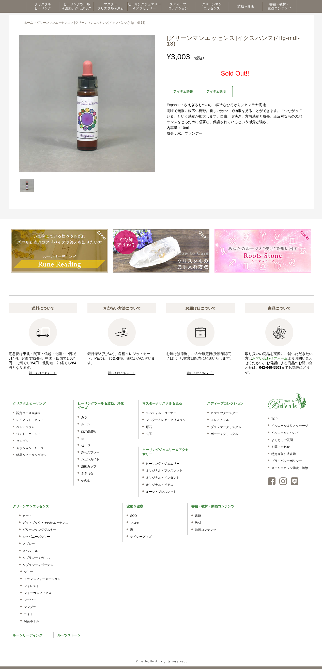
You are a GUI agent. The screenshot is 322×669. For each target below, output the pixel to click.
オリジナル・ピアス (159, 485)
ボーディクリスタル (224, 434)
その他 (85, 480)
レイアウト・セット (30, 420)
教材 (198, 522)
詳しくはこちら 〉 (43, 373)
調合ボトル (31, 621)
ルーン (85, 424)
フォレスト (31, 586)
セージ (85, 445)
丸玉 (149, 434)
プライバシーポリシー (286, 461)
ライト (28, 614)
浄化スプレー (90, 452)
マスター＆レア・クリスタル (166, 420)
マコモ (134, 522)
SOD (133, 516)
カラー (85, 417)
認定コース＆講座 (28, 413)
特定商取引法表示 (283, 454)
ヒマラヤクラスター (224, 413)
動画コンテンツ (205, 530)
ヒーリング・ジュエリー (162, 463)
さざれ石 (87, 473)
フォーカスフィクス (37, 593)
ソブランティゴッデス (38, 565)
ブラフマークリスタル (226, 427)
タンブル (22, 441)
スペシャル (30, 551)
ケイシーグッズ (140, 536)
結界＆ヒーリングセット (33, 455)
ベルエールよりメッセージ (289, 426)
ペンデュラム (25, 427)
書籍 (198, 516)
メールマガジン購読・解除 (289, 468)
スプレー (29, 544)
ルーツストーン (69, 635)
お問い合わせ (280, 447)
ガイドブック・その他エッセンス (45, 522)
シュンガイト (90, 459)
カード (27, 516)
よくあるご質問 (282, 440)
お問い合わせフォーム (270, 358)
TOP (274, 419)
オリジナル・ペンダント (162, 477)
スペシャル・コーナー (161, 413)
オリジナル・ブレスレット (164, 470)
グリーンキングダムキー (39, 530)
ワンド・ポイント (28, 434)
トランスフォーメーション (42, 579)
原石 (149, 427)
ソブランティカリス (36, 558)
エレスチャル (220, 420)
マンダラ (30, 607)
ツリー (28, 572)
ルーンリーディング (27, 635)
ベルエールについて (285, 433)
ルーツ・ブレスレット (161, 491)
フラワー (30, 600)
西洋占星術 (88, 431)
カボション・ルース (30, 448)
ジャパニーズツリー (36, 536)
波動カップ (88, 466)
